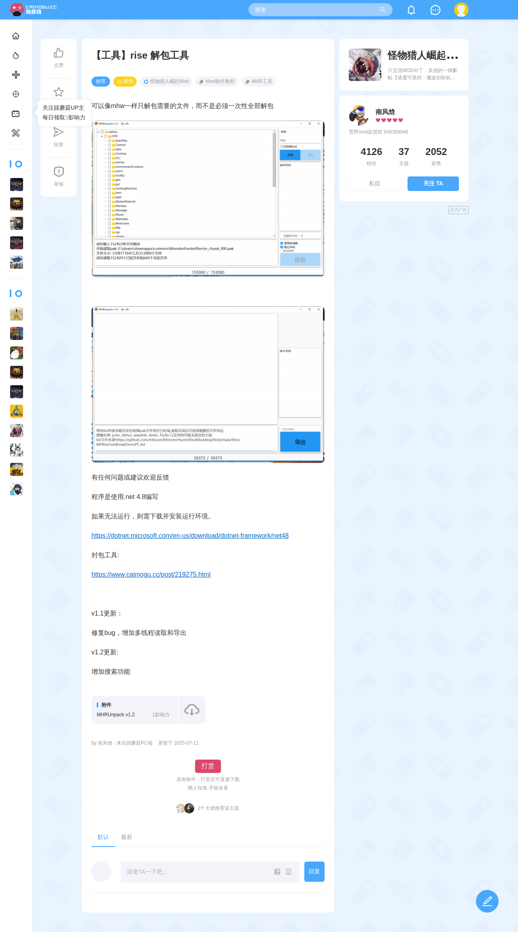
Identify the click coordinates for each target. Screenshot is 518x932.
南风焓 (385, 111)
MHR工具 (258, 81)
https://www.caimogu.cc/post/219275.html (150, 574)
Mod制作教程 (216, 81)
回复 (314, 871)
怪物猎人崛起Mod (166, 81)
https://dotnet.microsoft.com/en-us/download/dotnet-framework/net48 (190, 535)
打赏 (208, 765)
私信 (374, 183)
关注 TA (433, 183)
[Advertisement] (404, 277)
